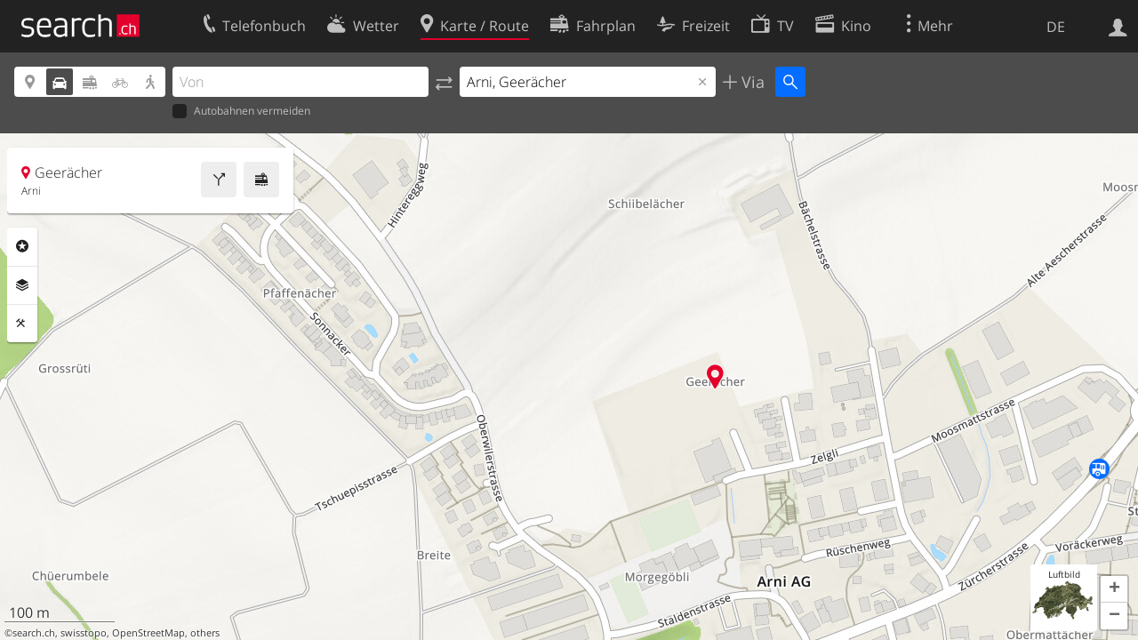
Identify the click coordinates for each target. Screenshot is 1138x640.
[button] (1114, 589)
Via (751, 81)
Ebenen (22, 285)
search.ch (33, 633)
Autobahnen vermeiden (241, 111)
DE (1055, 26)
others (205, 633)
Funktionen (22, 323)
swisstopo (83, 633)
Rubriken (22, 246)
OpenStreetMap (148, 633)
